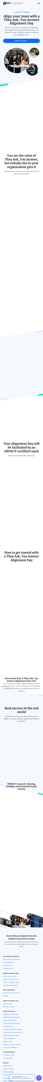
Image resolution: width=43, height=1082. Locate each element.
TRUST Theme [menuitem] (7, 1062)
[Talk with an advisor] (21, 41)
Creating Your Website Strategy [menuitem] (12, 1010)
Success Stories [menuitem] (8, 1039)
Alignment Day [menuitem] (7, 1047)
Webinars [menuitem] (6, 977)
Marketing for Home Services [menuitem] (12, 1025)
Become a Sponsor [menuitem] (9, 988)
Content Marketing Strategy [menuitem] (11, 1004)
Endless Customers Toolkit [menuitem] (11, 963)
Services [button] (6, 1044)
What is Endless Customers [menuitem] (11, 940)
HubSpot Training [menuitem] (8, 1050)
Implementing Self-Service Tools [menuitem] (13, 1013)
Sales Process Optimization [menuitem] (11, 998)
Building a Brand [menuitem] (7, 1022)
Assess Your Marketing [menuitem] (10, 1028)
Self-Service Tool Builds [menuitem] (10, 1065)
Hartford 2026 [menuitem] (7, 985)
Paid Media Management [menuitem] (10, 1068)
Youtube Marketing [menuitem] (8, 1019)
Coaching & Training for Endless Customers (18, 3)
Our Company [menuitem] (7, 1075)
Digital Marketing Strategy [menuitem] (11, 995)
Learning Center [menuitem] (8, 949)
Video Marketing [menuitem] (8, 1007)
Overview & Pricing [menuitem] (8, 1036)
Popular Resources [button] (9, 992)
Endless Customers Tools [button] (11, 954)
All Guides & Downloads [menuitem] (10, 966)
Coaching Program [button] (9, 1033)
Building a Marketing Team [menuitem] (11, 1016)
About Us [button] (6, 1072)
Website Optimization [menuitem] (9, 1056)
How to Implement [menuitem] (8, 943)
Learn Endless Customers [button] (11, 937)
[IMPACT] (7, 3)
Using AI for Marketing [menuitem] (10, 1001)
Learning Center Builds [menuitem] (10, 1059)
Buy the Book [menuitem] (7, 946)
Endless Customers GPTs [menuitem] (11, 960)
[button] (22, 1077)
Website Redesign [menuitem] (8, 1053)
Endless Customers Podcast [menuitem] (11, 974)
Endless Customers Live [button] (10, 982)
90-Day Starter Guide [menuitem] (9, 957)
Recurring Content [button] (9, 971)
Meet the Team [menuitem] (7, 1078)
